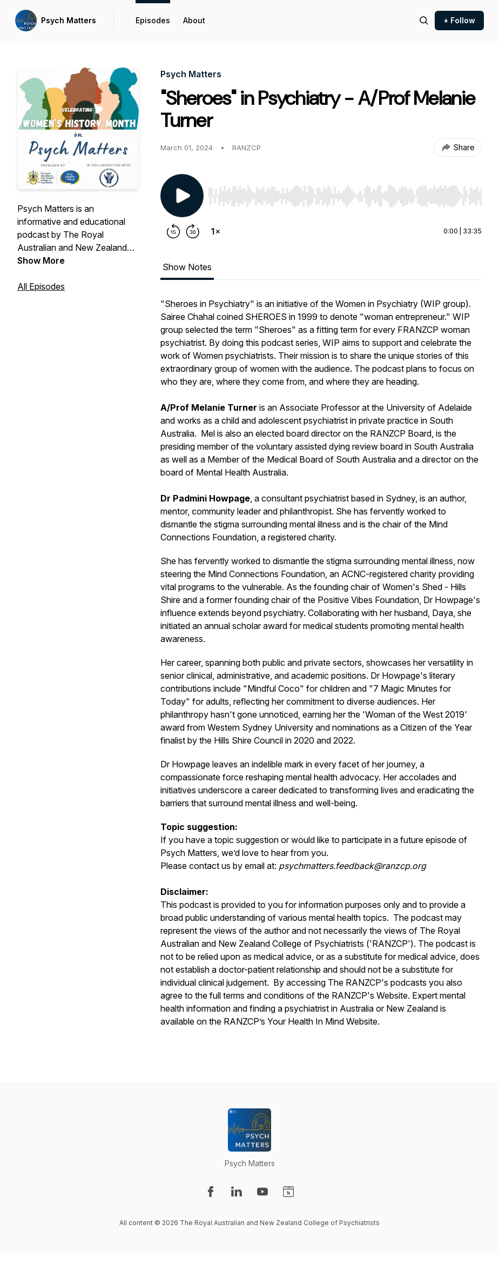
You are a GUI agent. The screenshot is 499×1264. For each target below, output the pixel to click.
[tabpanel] (321, 668)
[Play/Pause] (182, 195)
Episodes (153, 20)
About (194, 20)
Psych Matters (68, 20)
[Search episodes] (424, 20)
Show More (41, 260)
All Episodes (41, 286)
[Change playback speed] (215, 231)
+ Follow (459, 20)
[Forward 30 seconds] (192, 231)
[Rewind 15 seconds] (173, 231)
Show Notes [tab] (187, 267)
